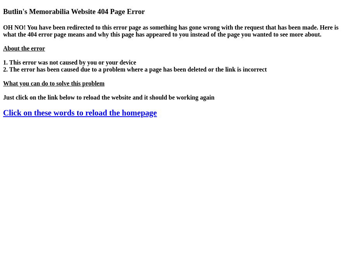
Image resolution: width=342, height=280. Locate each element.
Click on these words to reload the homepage (80, 112)
